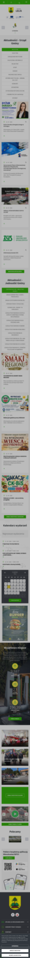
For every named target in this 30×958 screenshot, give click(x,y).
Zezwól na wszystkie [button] (15, 955)
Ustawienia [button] (15, 946)
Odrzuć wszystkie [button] (15, 950)
